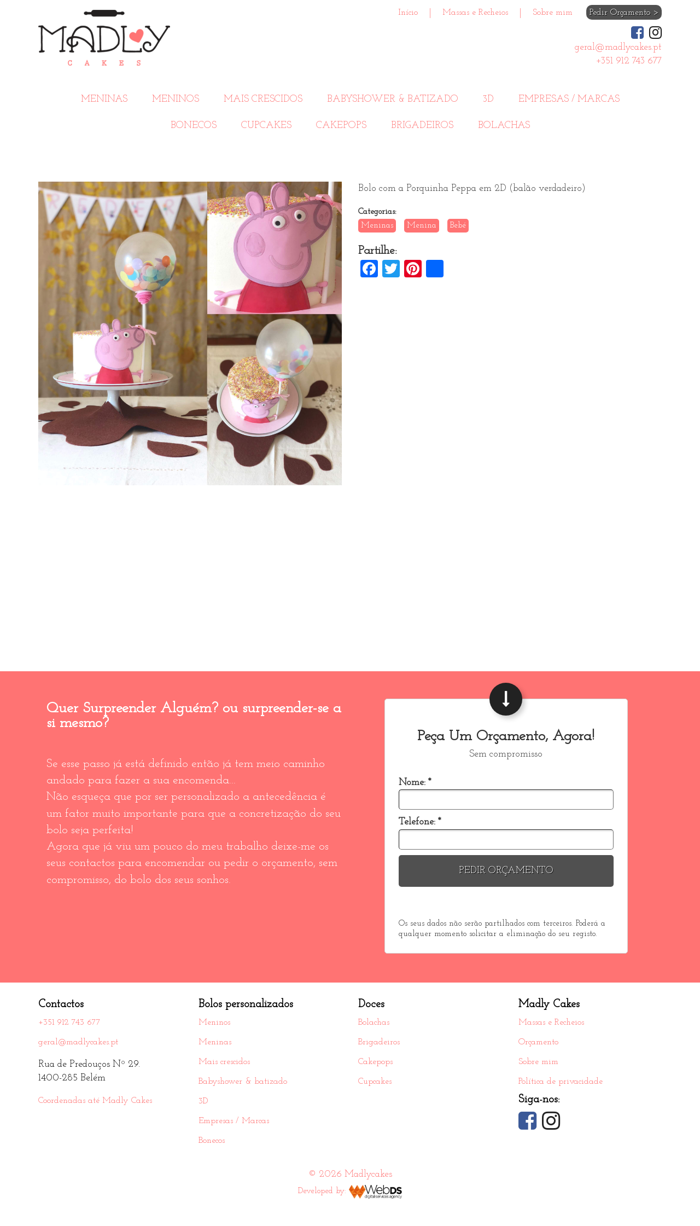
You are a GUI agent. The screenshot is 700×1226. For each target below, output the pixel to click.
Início (408, 12)
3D (488, 99)
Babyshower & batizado (392, 99)
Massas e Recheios (475, 12)
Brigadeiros (422, 125)
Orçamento (538, 1042)
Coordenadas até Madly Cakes (95, 1100)
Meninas (104, 99)
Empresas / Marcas (569, 99)
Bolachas (504, 125)
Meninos (175, 99)
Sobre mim (553, 12)
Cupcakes (266, 125)
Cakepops (341, 125)
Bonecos (194, 125)
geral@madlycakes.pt (78, 1042)
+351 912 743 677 (69, 1022)
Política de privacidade (560, 1081)
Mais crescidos (263, 99)
